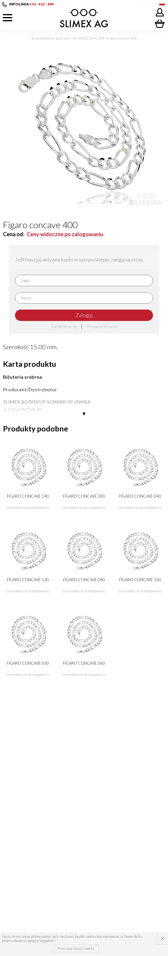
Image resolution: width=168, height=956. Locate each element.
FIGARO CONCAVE (89, 38)
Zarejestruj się (64, 326)
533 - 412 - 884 (41, 4)
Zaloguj (84, 315)
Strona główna (42, 38)
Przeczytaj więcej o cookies (76, 948)
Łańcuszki (63, 38)
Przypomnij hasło (102, 326)
